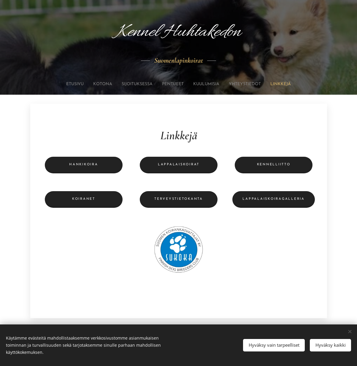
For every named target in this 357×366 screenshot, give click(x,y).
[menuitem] (61, 84)
